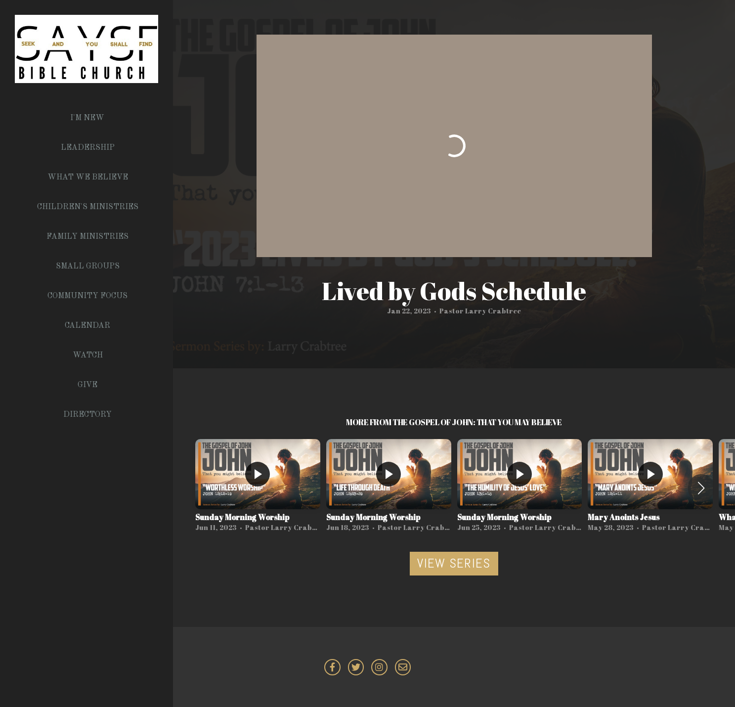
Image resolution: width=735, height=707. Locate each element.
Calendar (87, 326)
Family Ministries (87, 237)
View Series (453, 563)
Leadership (88, 148)
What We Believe (87, 177)
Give (87, 385)
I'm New (87, 118)
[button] (701, 488)
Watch (88, 355)
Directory (87, 415)
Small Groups (88, 266)
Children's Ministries (87, 207)
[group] (257, 488)
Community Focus (87, 296)
